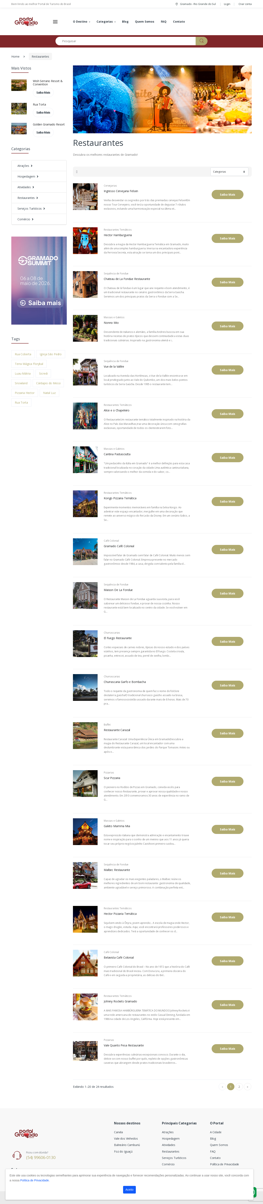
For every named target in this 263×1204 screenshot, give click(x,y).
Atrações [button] (23, 166)
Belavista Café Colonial (119, 957)
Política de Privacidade (224, 1164)
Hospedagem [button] (26, 176)
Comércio (168, 1164)
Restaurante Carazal (117, 730)
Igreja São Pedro (51, 354)
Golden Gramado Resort (49, 124)
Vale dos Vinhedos (126, 1138)
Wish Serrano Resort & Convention (48, 82)
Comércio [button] (23, 219)
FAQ (164, 21)
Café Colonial (111, 540)
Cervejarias (110, 185)
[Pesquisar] (125, 41)
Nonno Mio (111, 323)
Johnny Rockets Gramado (120, 1001)
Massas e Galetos (114, 317)
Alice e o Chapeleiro (116, 410)
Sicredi (43, 373)
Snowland (21, 383)
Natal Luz (49, 393)
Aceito (130, 1189)
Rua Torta (39, 104)
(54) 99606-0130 (40, 1157)
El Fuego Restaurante (118, 638)
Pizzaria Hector (25, 393)
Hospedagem (171, 1138)
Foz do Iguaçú (123, 1151)
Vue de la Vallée (114, 366)
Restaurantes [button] (26, 198)
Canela (118, 1132)
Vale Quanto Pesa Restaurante (124, 1045)
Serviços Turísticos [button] (29, 208)
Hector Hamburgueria (118, 235)
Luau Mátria (22, 373)
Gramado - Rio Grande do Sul (195, 4)
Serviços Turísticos (174, 1158)
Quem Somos (144, 21)
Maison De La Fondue (118, 590)
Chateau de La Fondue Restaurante (127, 279)
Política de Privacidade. (35, 1180)
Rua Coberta (23, 354)
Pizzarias (109, 772)
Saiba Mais (43, 92)
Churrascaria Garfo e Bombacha (125, 682)
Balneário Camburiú (127, 1145)
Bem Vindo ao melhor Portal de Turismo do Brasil (41, 4)
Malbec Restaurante (117, 870)
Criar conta (245, 4)
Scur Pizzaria (112, 778)
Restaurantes (40, 56)
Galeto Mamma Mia (117, 826)
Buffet (107, 724)
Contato (179, 21)
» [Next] (247, 1087)
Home (15, 56)
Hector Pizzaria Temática (120, 914)
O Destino (80, 21)
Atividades (168, 1145)
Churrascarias (112, 632)
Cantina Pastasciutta (117, 454)
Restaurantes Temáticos (118, 229)
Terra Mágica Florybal (29, 364)
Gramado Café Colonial (119, 546)
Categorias (105, 21)
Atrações (168, 1132)
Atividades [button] (24, 187)
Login (227, 4)
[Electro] (26, 21)
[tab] (76, 172)
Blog (125, 21)
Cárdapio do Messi (48, 383)
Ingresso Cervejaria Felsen (121, 191)
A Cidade (215, 1132)
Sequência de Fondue (116, 273)
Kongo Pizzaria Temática (120, 498)
